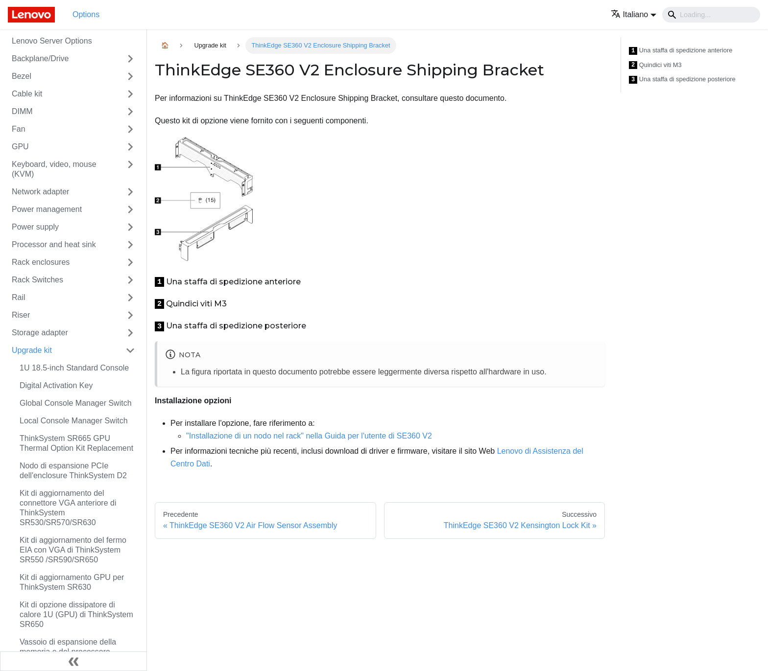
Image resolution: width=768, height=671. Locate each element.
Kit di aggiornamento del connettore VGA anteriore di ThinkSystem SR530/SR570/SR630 (68, 508)
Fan (18, 129)
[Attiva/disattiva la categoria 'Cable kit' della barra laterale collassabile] (130, 94)
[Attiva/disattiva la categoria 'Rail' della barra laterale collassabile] (130, 297)
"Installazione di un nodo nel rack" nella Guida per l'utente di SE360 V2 (309, 436)
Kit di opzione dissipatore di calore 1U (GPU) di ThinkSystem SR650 (76, 614)
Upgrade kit (32, 350)
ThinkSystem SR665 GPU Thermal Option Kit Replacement (76, 443)
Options (85, 14)
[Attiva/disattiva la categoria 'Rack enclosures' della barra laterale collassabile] (130, 262)
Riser (21, 315)
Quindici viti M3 (655, 65)
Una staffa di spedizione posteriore (682, 79)
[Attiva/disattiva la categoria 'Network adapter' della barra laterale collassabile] (130, 192)
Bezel (21, 76)
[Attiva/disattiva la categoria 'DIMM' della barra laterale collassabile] (130, 111)
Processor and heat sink (54, 244)
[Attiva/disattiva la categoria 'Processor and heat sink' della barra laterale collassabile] (130, 245)
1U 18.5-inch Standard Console (74, 368)
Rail (18, 297)
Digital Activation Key (56, 385)
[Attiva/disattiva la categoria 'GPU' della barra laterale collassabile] (130, 147)
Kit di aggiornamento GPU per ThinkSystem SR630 (72, 582)
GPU (20, 146)
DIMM (22, 111)
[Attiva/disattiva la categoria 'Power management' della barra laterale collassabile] (130, 209)
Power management (47, 209)
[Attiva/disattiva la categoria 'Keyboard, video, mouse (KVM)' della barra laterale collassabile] (130, 169)
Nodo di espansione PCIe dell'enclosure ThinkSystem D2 (73, 471)
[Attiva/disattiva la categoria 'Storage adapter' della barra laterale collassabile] (130, 333)
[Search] (711, 15)
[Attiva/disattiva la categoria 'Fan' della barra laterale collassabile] (130, 129)
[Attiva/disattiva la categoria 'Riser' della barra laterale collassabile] (130, 315)
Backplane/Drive (40, 58)
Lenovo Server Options (52, 41)
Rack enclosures (41, 262)
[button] (633, 14)
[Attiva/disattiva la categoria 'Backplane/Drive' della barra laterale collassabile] (130, 59)
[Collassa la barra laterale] (73, 661)
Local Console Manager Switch (74, 420)
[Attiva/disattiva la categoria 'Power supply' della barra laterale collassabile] (130, 227)
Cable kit (27, 94)
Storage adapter (40, 332)
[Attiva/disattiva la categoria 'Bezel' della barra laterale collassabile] (130, 76)
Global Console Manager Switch (76, 403)
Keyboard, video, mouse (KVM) (54, 169)
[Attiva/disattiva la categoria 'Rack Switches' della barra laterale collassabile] (130, 280)
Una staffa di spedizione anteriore (680, 50)
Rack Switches (37, 280)
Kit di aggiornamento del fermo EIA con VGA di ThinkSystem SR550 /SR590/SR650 (73, 550)
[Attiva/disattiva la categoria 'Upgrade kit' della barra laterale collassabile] (130, 350)
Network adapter (40, 191)
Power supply (35, 227)
